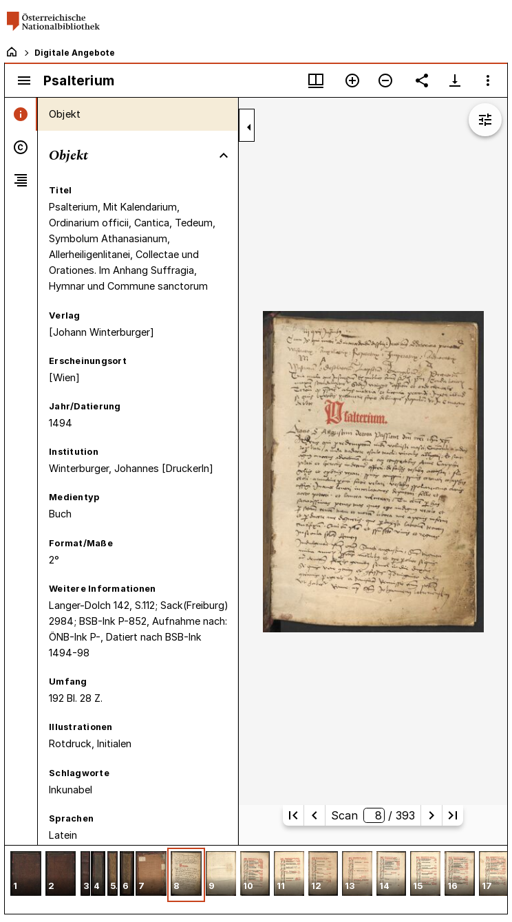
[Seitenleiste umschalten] (24, 80)
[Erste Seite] (293, 815)
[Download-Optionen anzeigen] (454, 80)
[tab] (21, 114)
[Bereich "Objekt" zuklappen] (223, 155)
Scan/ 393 (372, 815)
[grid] (256, 879)
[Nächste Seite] (431, 815)
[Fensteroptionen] (487, 80)
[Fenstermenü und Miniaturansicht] (315, 80)
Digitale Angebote (74, 52)
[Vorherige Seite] (314, 815)
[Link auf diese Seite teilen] (421, 80)
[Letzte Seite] (452, 815)
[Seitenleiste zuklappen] (249, 127)
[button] (25, 875)
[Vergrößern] (352, 80)
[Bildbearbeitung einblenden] (485, 119)
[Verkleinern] (385, 80)
